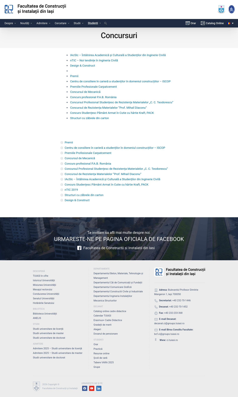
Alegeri (97, 329)
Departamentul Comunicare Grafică (112, 287)
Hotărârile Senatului (43, 303)
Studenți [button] (94, 23)
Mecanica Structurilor (105, 300)
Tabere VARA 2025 (103, 362)
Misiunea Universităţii (44, 285)
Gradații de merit (102, 324)
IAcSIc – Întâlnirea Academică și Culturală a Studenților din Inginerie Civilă (118, 55)
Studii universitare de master (48, 333)
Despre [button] (10, 23)
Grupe (96, 367)
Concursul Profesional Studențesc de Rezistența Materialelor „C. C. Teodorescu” (121, 102)
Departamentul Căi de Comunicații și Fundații (117, 282)
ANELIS (37, 318)
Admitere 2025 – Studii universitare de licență (57, 348)
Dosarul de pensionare (105, 333)
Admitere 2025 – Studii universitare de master (57, 353)
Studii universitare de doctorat (49, 337)
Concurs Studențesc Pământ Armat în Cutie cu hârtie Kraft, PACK (112, 113)
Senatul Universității (43, 298)
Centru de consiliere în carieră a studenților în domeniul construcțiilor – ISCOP (120, 81)
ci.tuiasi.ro (172, 340)
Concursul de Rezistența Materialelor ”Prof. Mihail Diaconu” (108, 107)
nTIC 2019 (71, 189)
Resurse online (101, 353)
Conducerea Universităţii (46, 293)
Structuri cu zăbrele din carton (89, 118)
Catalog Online (215, 23)
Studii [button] (79, 23)
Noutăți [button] (26, 23)
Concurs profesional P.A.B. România (93, 97)
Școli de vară (100, 357)
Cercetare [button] (62, 23)
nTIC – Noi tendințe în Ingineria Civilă (94, 60)
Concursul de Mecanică (85, 92)
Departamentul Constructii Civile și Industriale (118, 291)
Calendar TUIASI (102, 315)
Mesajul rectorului (42, 289)
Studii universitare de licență (48, 328)
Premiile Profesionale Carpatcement (93, 86)
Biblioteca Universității (45, 313)
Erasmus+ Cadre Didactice (107, 320)
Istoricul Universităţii (44, 280)
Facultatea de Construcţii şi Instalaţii (60, 388)
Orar (193, 23)
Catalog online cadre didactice (109, 311)
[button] (105, 24)
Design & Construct (82, 65)
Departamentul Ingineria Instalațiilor (112, 296)
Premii (74, 76)
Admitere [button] (43, 23)
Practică (97, 348)
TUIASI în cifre (40, 275)
